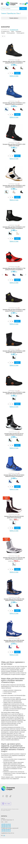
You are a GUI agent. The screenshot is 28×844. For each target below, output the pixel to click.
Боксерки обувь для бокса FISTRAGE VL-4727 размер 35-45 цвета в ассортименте (14, 227)
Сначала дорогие (20, 33)
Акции (12, 31)
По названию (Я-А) (5, 31)
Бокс (18, 13)
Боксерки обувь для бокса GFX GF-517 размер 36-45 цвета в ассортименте (14, 434)
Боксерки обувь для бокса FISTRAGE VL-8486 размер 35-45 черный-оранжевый (14, 393)
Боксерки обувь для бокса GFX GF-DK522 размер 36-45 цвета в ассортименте (14, 475)
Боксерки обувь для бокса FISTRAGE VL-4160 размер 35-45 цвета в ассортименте (14, 62)
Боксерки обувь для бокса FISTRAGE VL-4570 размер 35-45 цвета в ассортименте (14, 186)
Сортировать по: (5, 29)
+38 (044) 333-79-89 (6, 825)
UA (23, 3)
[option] (6, 68)
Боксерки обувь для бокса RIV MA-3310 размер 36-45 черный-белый (14, 517)
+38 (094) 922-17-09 (6, 826)
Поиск (23, 8)
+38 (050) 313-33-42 (6, 824)
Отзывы (16, 59)
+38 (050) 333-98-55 (6, 829)
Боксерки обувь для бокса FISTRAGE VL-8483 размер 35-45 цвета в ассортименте (14, 310)
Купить (17, 73)
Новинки (3, 33)
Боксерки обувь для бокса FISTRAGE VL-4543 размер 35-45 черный (14, 145)
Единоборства (11, 13)
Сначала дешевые (11, 33)
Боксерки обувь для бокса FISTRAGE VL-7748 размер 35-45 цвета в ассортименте (14, 269)
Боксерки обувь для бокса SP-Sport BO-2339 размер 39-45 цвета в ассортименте (14, 558)
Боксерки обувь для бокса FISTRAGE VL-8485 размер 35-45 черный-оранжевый (14, 351)
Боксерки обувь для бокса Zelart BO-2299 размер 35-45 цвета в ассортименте (14, 599)
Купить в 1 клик (14, 76)
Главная (3, 13)
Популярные (18, 31)
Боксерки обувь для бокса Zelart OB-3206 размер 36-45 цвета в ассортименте (14, 641)
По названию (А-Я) (14, 29)
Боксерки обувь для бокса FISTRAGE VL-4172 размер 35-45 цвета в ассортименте (14, 103)
